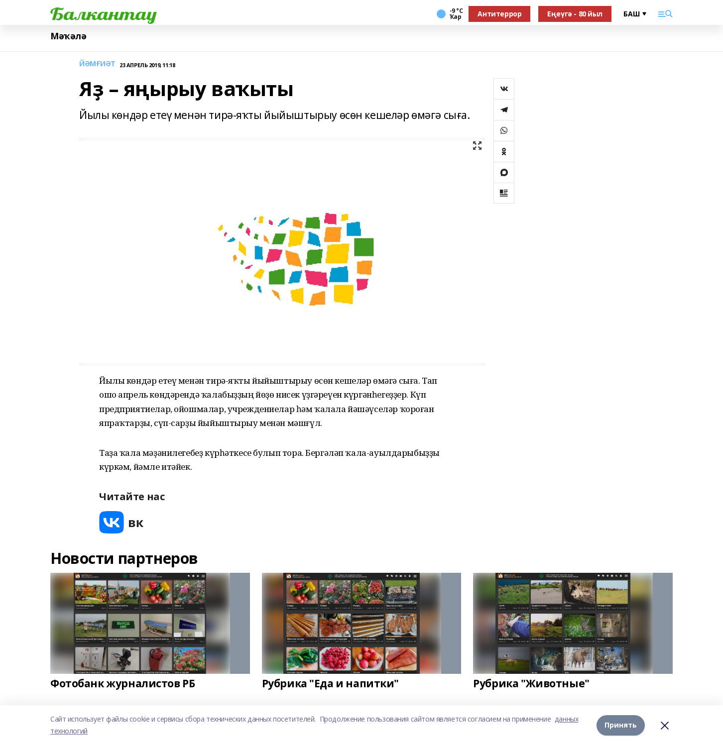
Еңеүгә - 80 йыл (574, 13)
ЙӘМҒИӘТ (97, 64)
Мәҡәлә (68, 36)
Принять (620, 725)
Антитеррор (499, 13)
